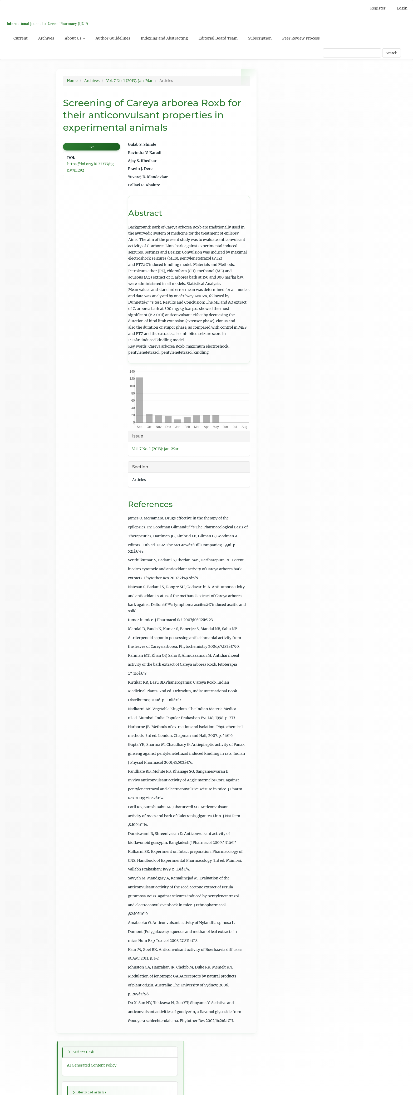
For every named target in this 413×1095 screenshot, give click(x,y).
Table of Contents (282, 382)
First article (277, 281)
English (274, 417)
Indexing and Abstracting (164, 38)
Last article (277, 360)
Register (378, 8)
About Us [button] (75, 38)
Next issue (276, 271)
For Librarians (279, 472)
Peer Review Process (301, 38)
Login (402, 8)
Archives (46, 38)
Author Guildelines (113, 38)
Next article (277, 337)
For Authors (277, 463)
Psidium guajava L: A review (292, 153)
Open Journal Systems (286, 495)
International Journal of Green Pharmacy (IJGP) (46, 23)
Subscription (260, 38)
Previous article (280, 303)
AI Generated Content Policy (292, 92)
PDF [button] (91, 146)
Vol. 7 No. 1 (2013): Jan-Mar (129, 80)
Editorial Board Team (218, 38)
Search (391, 53)
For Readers (277, 453)
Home (72, 80)
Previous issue (279, 261)
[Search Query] (352, 52)
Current (20, 38)
